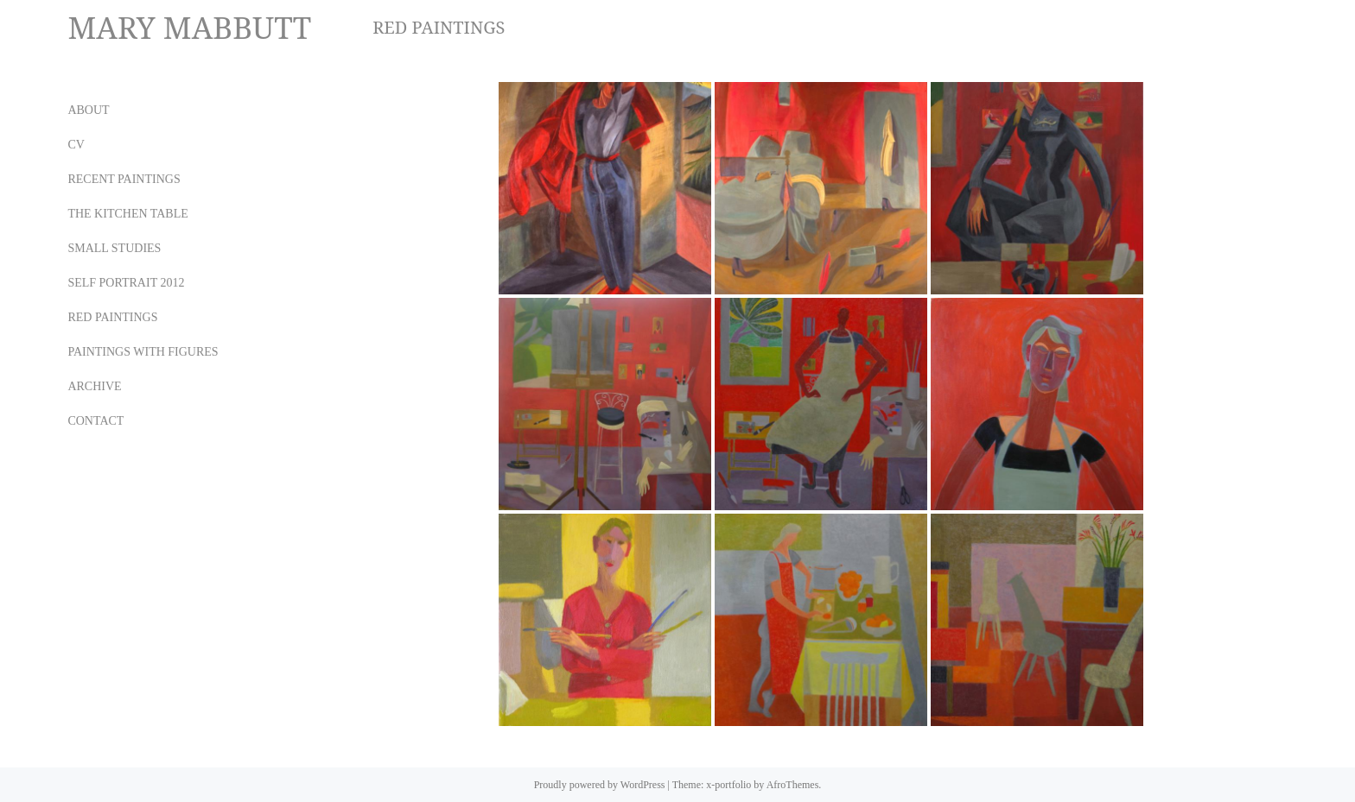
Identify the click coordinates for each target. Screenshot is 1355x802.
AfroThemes (793, 785)
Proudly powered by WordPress (599, 785)
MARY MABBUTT (189, 27)
